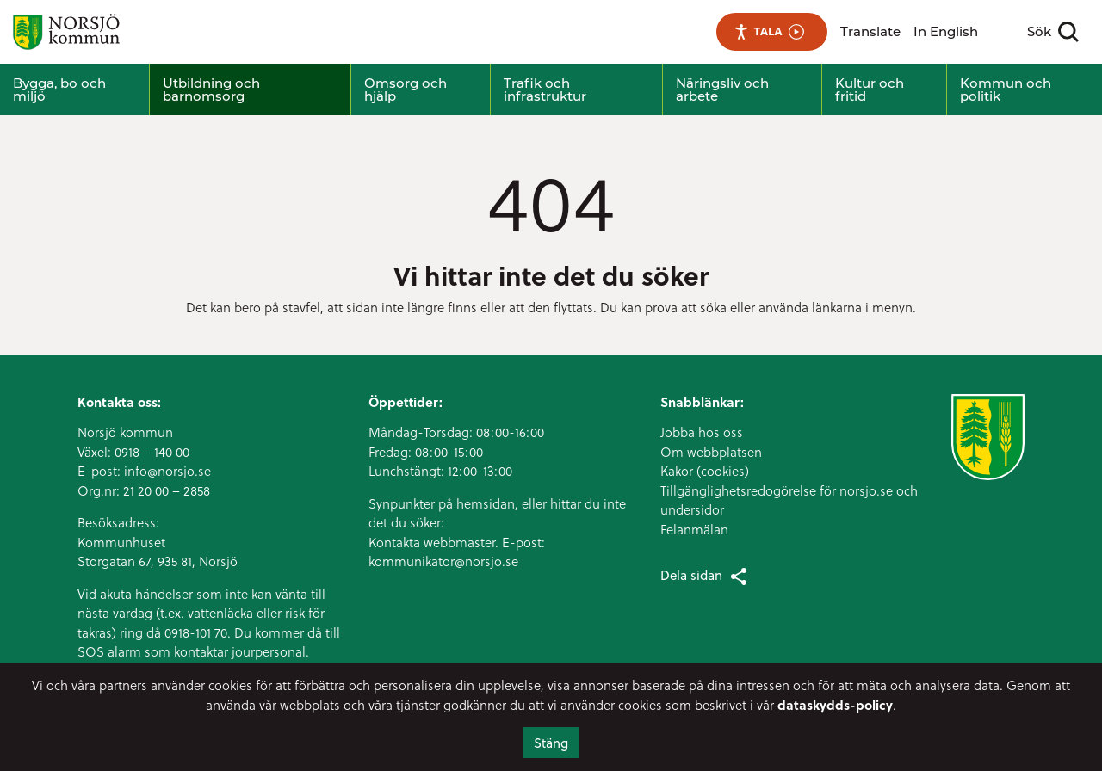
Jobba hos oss (701, 432)
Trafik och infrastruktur (545, 89)
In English (945, 31)
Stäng (551, 742)
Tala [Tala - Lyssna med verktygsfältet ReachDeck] (769, 31)
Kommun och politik (1005, 89)
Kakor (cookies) (704, 470)
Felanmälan (694, 529)
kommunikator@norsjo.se (443, 561)
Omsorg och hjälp (405, 89)
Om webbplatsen (711, 451)
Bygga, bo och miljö (59, 89)
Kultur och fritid (869, 89)
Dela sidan (705, 576)
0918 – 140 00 (152, 451)
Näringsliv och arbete (722, 89)
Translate (870, 31)
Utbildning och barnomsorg (211, 89)
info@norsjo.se (167, 470)
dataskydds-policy (835, 704)
